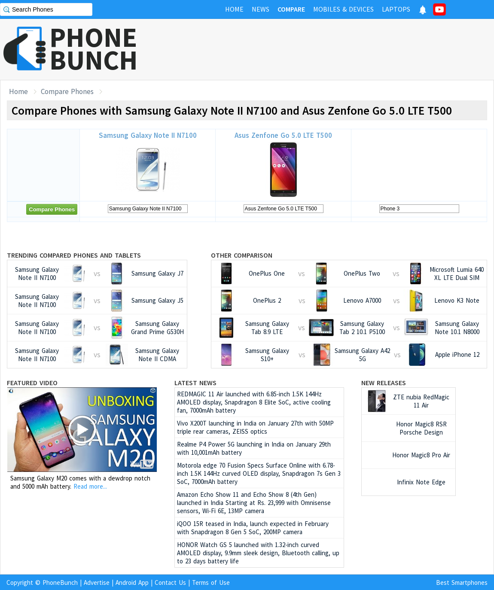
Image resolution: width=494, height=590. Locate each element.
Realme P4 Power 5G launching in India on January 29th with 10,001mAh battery (254, 448)
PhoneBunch (60, 582)
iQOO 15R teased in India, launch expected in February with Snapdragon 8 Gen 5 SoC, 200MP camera (253, 528)
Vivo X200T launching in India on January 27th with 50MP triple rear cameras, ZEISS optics (255, 427)
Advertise (97, 582)
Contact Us (170, 582)
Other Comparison (241, 255)
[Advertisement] (337, 49)
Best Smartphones (462, 582)
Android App (132, 582)
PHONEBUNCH (93, 48)
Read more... (90, 486)
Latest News (195, 382)
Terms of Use (211, 582)
